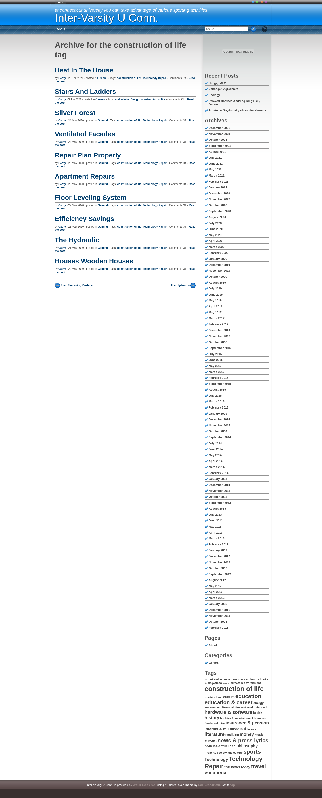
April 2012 (215, 592)
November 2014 (219, 425)
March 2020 (217, 247)
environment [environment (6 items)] (213, 707)
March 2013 (217, 538)
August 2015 (217, 389)
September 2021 (220, 145)
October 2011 (218, 621)
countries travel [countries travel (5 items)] (213, 697)
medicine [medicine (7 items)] (232, 734)
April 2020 (215, 241)
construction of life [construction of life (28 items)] (234, 688)
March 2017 (217, 318)
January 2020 (218, 258)
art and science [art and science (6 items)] (219, 679)
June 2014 (216, 449)
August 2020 (217, 217)
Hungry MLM (217, 83)
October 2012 (218, 568)
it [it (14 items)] (245, 728)
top (232, 785)
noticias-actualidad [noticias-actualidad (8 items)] (220, 746)
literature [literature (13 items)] (215, 734)
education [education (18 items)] (248, 696)
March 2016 (217, 372)
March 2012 (217, 598)
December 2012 (219, 556)
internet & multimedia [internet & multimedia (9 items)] (224, 729)
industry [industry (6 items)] (219, 723)
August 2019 (217, 282)
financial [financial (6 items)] (228, 707)
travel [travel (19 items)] (258, 766)
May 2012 (215, 586)
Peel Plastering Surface (77, 285)
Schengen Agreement (223, 89)
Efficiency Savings (84, 218)
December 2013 (219, 485)
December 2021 (219, 128)
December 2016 (219, 330)
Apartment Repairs (85, 176)
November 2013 (219, 490)
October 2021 (218, 139)
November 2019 (219, 270)
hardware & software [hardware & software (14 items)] (228, 712)
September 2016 (220, 348)
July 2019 (215, 288)
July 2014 (215, 443)
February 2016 (218, 377)
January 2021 (218, 187)
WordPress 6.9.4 (144, 785)
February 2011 (218, 627)
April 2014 (215, 461)
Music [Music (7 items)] (259, 734)
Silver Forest (75, 112)
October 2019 (218, 276)
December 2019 (219, 264)
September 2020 (220, 211)
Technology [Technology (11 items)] (216, 759)
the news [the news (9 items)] (232, 767)
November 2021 (219, 134)
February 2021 (218, 181)
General (102, 78)
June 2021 (216, 163)
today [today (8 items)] (245, 767)
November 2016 (219, 336)
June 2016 (216, 360)
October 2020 (218, 205)
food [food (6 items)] (264, 707)
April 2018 (215, 306)
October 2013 (218, 496)
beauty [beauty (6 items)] (254, 679)
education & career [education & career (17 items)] (229, 702)
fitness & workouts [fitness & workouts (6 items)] (247, 707)
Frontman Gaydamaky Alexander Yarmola (237, 110)
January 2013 (218, 550)
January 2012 (218, 604)
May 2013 (215, 526)
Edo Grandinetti (209, 785)
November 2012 (219, 562)
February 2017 (218, 324)
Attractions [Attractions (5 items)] (237, 679)
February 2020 (218, 253)
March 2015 (217, 401)
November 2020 (219, 199)
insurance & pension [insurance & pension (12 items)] (247, 722)
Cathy (62, 78)
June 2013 (216, 520)
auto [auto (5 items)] (246, 679)
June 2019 (216, 294)
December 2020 (219, 193)
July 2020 (215, 223)
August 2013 (217, 508)
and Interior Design (127, 99)
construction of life (129, 78)
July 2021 (215, 157)
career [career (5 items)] (226, 683)
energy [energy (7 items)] (258, 703)
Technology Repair (154, 78)
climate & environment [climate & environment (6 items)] (246, 683)
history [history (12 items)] (212, 717)
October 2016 (218, 342)
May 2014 (215, 455)
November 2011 (219, 615)
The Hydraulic (77, 240)
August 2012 (217, 580)
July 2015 (215, 395)
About (61, 29)
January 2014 (218, 479)
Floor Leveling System (90, 197)
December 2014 (219, 419)
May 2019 (215, 300)
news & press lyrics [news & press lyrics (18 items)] (243, 740)
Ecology (214, 95)
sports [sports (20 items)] (252, 752)
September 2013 (220, 502)
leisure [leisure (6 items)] (251, 729)
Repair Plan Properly (88, 155)
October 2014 (218, 431)
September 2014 (220, 437)
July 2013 (215, 514)
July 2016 (215, 354)
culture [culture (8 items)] (229, 697)
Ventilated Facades (85, 134)
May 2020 (215, 235)
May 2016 (215, 366)
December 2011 (219, 609)
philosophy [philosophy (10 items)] (247, 746)
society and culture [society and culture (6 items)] (230, 752)
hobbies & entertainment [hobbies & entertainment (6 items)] (236, 718)
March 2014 (217, 467)
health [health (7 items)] (257, 713)
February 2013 (218, 544)
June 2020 (216, 229)
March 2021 (217, 175)
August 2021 (217, 151)
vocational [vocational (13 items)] (216, 772)
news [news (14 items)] (211, 740)
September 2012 (220, 574)
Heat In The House (84, 70)
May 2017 (215, 312)
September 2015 (220, 383)
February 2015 (218, 407)
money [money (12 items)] (247, 734)
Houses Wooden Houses (94, 261)
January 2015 (218, 413)
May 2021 (215, 169)
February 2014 (218, 473)
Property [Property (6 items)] (210, 752)
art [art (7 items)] (207, 679)
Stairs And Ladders (85, 91)
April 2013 (215, 532)
